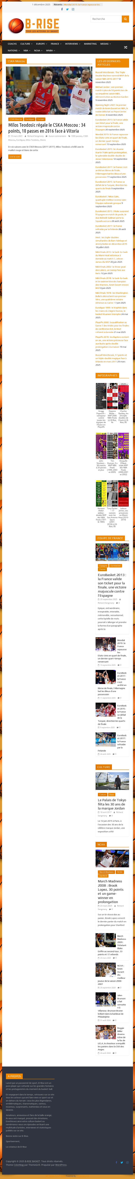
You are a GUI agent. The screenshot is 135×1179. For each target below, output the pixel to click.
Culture (102, 794)
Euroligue (30, 119)
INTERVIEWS (71, 43)
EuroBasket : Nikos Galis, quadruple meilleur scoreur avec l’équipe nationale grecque (111, 199)
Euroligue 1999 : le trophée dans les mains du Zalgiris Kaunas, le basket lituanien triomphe (111, 310)
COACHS (12, 43)
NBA (26, 50)
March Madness (106, 872)
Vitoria (43, 140)
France (102, 569)
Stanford (103, 875)
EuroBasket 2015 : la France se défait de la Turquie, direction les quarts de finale (111, 185)
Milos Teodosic (32, 140)
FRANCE (55, 43)
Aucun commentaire (56, 136)
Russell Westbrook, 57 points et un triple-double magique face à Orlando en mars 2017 (111, 358)
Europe (41, 119)
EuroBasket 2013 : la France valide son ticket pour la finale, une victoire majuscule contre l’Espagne (112, 585)
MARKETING (90, 43)
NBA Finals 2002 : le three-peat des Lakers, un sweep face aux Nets (111, 270)
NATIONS (12, 50)
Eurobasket (116, 565)
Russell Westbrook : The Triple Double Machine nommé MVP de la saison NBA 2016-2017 (112, 75)
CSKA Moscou (16, 119)
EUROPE (40, 43)
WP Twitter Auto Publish (55, 1176)
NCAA (37, 50)
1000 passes (76, 136)
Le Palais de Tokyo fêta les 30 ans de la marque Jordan (112, 804)
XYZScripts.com (83, 1176)
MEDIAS (104, 43)
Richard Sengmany (35, 136)
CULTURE (25, 43)
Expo (112, 794)
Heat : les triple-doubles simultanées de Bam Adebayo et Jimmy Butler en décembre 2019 (111, 240)
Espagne (103, 565)
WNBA (49, 50)
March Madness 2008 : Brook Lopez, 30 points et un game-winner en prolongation (110, 891)
